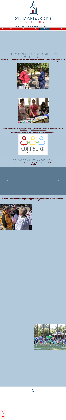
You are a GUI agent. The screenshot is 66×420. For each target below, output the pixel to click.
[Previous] (7, 181)
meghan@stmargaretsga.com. (38, 130)
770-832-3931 (23, 130)
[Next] (58, 181)
